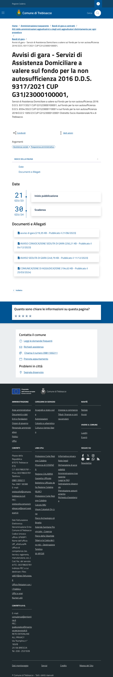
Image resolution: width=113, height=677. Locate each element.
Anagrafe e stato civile (45, 412)
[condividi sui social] (19, 133)
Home (15, 25)
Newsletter (86, 463)
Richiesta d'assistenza (67, 499)
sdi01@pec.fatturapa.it (22, 578)
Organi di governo (20, 423)
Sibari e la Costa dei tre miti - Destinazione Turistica (45, 545)
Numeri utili (17, 597)
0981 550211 (18, 480)
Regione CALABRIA (44, 473)
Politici (15, 436)
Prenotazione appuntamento (67, 492)
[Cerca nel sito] (96, 13)
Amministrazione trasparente (35, 25)
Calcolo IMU (40, 504)
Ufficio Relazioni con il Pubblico (21, 587)
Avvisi (84, 414)
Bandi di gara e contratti (63, 25)
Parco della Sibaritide (44, 535)
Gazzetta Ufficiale (43, 478)
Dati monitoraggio (20, 665)
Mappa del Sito (86, 665)
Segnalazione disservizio (68, 485)
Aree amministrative (21, 410)
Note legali (63, 460)
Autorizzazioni (41, 418)
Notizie (84, 410)
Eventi (84, 437)
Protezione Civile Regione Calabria (45, 458)
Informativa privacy (67, 456)
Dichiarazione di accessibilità (67, 467)
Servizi (44, 665)
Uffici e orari (17, 593)
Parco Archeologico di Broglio (45, 520)
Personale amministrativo (21, 430)
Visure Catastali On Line (45, 511)
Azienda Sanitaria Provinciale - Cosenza (45, 529)
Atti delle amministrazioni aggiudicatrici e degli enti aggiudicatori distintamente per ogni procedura (54, 30)
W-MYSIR (39, 553)
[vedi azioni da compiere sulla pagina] (66, 133)
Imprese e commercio (68, 410)
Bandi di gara (18, 39)
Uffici (14, 441)
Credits (63, 665)
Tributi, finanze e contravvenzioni (68, 416)
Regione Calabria (18, 3)
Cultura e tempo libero (44, 430)
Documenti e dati (20, 414)
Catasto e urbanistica (44, 423)
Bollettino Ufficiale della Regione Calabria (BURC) (45, 487)
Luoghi (84, 433)
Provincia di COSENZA (44, 467)
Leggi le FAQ (64, 480)
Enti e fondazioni (19, 418)
